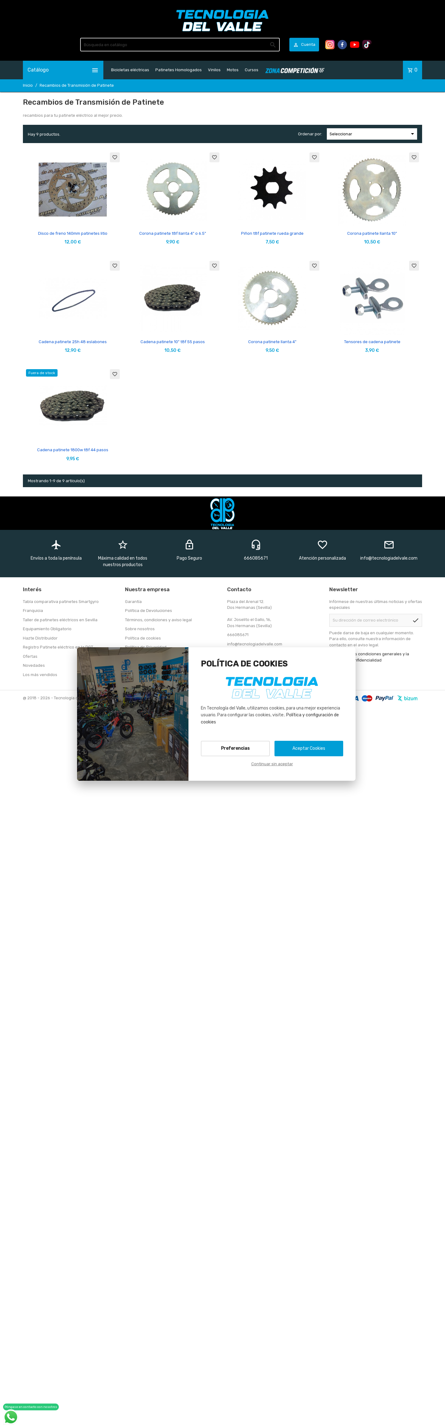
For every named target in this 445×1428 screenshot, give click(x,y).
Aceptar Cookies (308, 748)
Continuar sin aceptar (272, 764)
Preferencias (235, 748)
